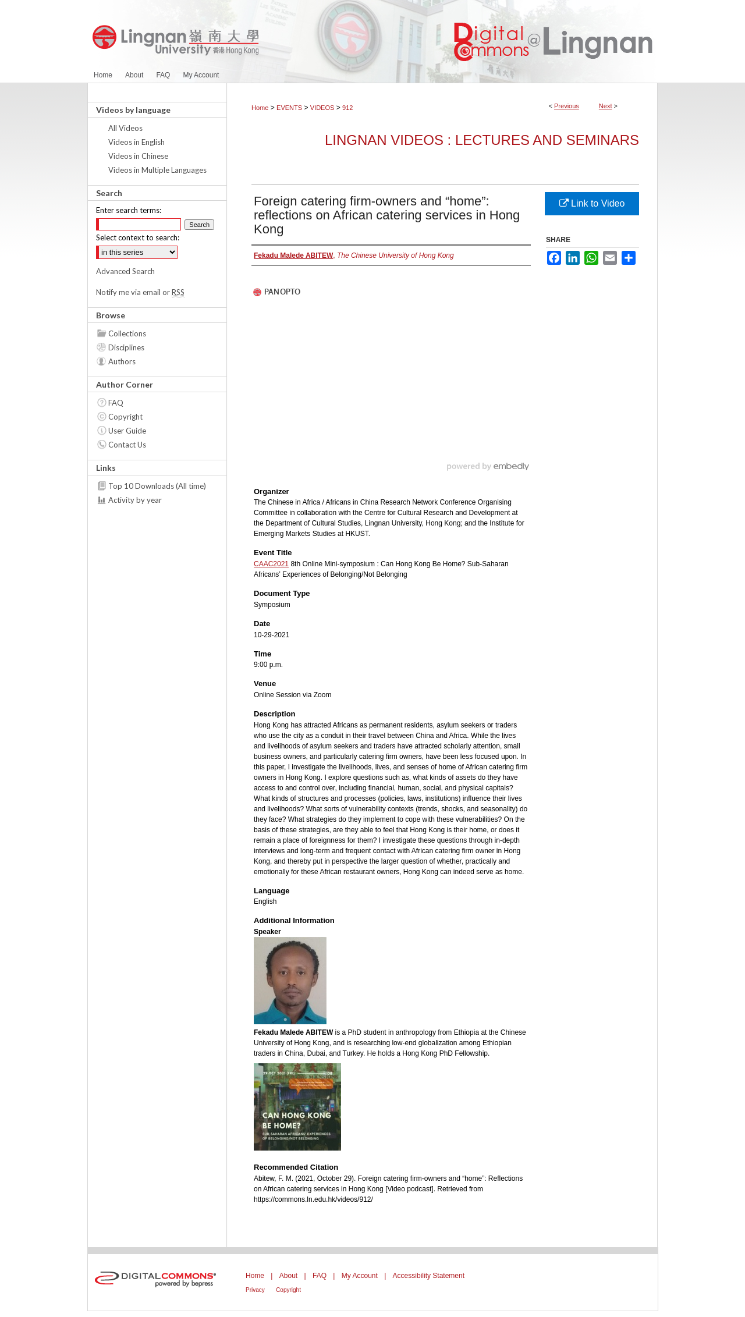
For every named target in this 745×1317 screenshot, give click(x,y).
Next (605, 105)
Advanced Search (125, 271)
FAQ (115, 402)
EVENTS (289, 107)
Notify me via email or (140, 292)
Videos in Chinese (138, 156)
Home (259, 107)
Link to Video (592, 203)
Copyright (125, 416)
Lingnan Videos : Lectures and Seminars (482, 140)
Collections (127, 333)
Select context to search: (137, 237)
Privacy (255, 1290)
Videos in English (136, 142)
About (288, 1276)
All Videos (125, 128)
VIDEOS (322, 107)
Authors (122, 361)
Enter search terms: (128, 210)
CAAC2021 (271, 564)
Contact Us (127, 444)
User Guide (127, 430)
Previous (566, 105)
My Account (360, 1276)
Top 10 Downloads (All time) (157, 486)
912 (347, 107)
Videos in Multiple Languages (157, 170)
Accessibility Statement (428, 1276)
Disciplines (126, 347)
